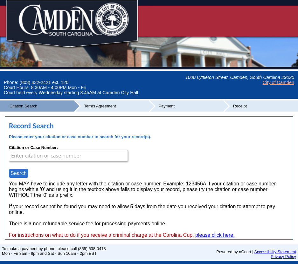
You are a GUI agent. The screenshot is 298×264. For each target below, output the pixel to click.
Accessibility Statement (275, 251)
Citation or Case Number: (33, 147)
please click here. (215, 235)
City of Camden (278, 82)
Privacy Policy (283, 256)
